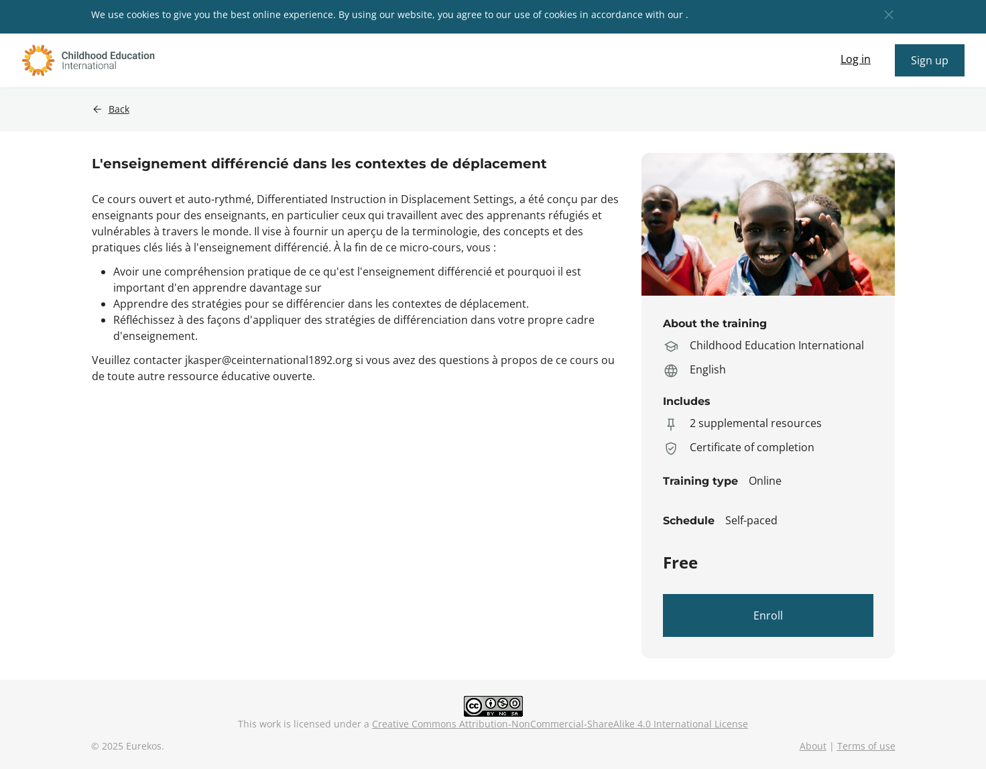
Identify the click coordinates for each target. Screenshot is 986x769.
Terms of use (866, 746)
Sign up (929, 60)
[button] (889, 14)
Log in (856, 59)
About (813, 746)
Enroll (768, 615)
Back (119, 109)
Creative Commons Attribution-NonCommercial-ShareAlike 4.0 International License (560, 723)
